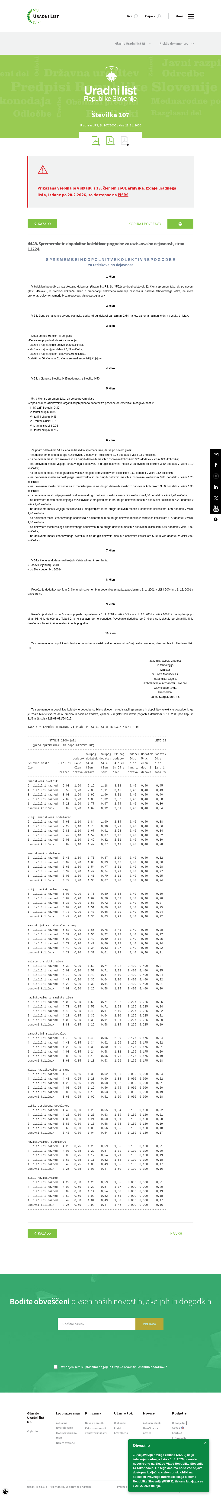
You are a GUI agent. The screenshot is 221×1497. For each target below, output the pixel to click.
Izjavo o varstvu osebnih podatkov (139, 1367)
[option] (110, 114)
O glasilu (32, 1431)
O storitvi (120, 1423)
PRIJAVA (149, 1324)
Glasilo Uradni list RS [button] (133, 43)
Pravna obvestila (127, 1486)
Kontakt (177, 1433)
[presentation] (110, 1350)
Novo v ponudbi (94, 1423)
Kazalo (42, 223)
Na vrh (176, 1233)
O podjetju (179, 1423)
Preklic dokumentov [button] (177, 43)
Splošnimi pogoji (95, 1367)
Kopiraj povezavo (144, 223)
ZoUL (122, 188)
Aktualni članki (152, 1423)
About (178, 1427)
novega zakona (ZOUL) (170, 1455)
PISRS (123, 194)
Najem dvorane (65, 1443)
